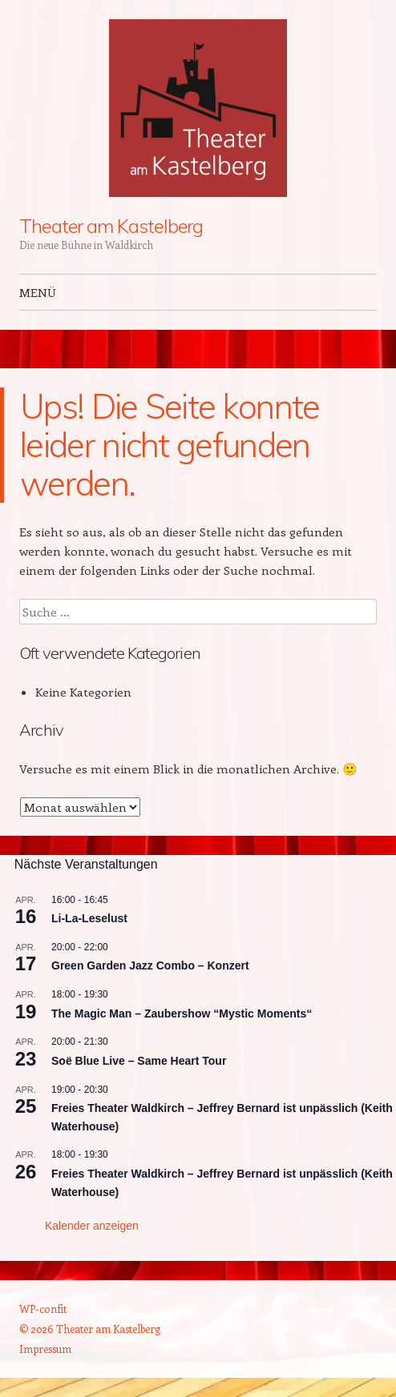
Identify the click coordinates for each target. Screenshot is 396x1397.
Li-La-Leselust (89, 918)
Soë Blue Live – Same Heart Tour (138, 1060)
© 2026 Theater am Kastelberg (89, 1328)
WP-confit (43, 1308)
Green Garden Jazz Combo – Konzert (150, 965)
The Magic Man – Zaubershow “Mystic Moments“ (181, 1013)
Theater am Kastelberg (111, 226)
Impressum (45, 1348)
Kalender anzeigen (92, 1225)
